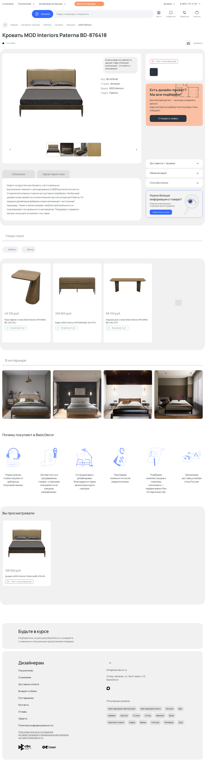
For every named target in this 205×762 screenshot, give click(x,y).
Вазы (171, 715)
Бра (180, 708)
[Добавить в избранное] (46, 268)
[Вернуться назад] (5, 25)
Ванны (143, 722)
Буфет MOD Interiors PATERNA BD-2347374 (75, 322)
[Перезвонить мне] (174, 204)
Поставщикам (26, 698)
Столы (148, 715)
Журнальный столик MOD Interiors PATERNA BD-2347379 (127, 321)
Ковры (132, 722)
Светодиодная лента (150, 708)
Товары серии (14, 236)
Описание (18, 174)
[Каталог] (42, 14)
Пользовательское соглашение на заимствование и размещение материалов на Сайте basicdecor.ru (43, 735)
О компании (8, 3)
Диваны (111, 715)
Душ (181, 722)
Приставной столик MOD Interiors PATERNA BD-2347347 (25, 321)
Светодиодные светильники (121, 708)
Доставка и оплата (28, 684)
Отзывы (22, 711)
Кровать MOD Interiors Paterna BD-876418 (25, 576)
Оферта (22, 718)
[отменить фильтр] (5, 249)
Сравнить (194, 43)
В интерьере (15, 360)
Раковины (169, 722)
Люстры (169, 708)
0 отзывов (11, 43)
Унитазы (155, 722)
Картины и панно (116, 722)
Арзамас (169, 3)
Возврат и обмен (27, 691)
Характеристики (53, 174)
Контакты (23, 704)
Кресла (124, 715)
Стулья (136, 715)
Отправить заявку (168, 118)
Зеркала (160, 715)
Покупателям (25, 670)
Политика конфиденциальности (35, 725)
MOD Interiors (116, 88)
